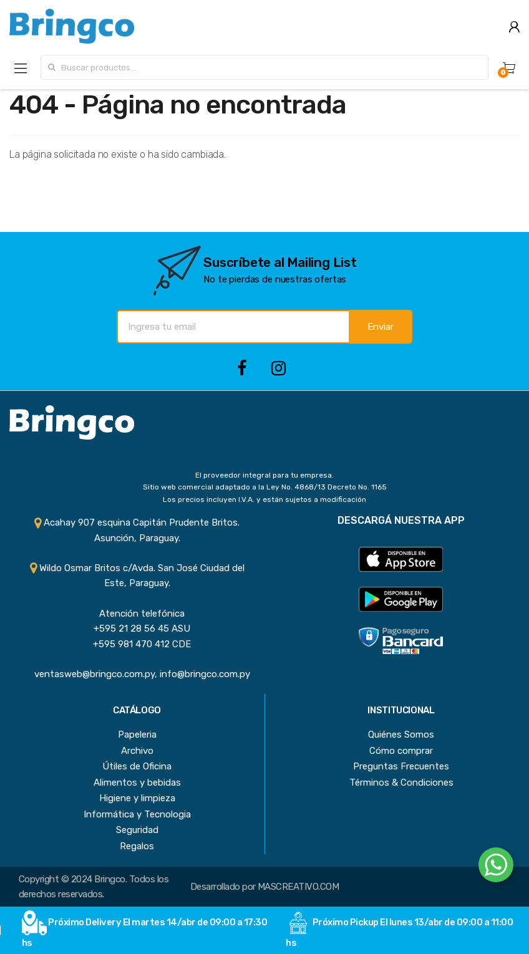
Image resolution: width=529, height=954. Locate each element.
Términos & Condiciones (401, 782)
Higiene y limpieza (137, 798)
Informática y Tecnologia (137, 814)
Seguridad (137, 830)
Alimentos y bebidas (137, 782)
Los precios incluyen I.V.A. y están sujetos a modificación (264, 499)
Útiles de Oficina (137, 766)
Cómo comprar (401, 750)
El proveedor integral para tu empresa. (264, 475)
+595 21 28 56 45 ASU (137, 628)
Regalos (137, 846)
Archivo (137, 750)
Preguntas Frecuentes (401, 766)
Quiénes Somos (401, 734)
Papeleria (137, 734)
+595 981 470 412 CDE (137, 644)
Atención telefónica (137, 613)
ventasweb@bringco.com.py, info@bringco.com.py (137, 674)
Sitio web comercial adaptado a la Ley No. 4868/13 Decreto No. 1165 (265, 487)
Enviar (380, 326)
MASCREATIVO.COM (298, 886)
